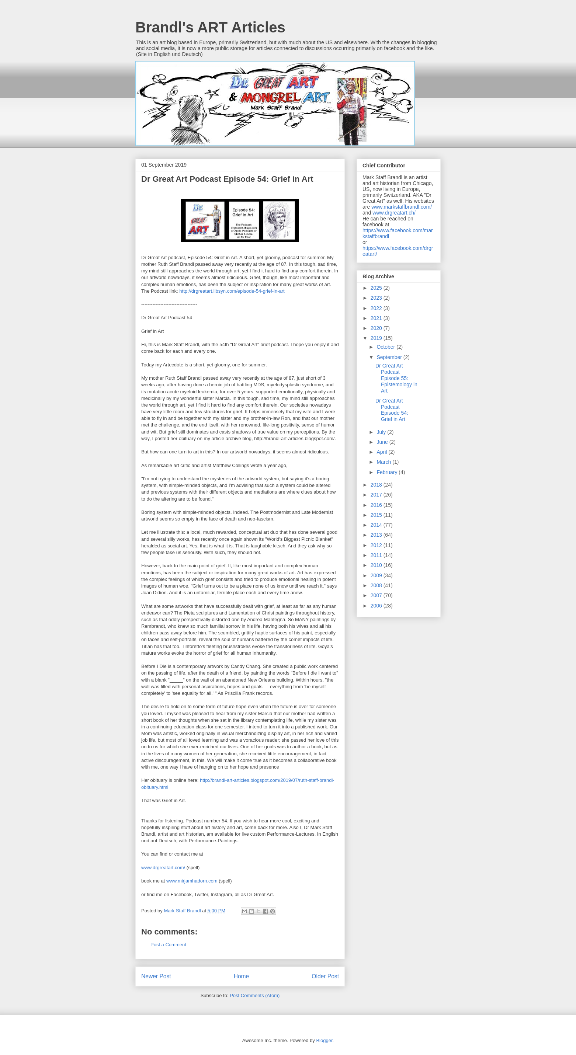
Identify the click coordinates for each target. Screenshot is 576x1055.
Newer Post (156, 976)
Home (241, 976)
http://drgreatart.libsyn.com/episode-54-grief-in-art (231, 291)
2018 (377, 485)
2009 (377, 575)
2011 (377, 555)
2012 (377, 545)
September (390, 357)
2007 (377, 595)
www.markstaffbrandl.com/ (401, 207)
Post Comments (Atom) (255, 995)
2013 (377, 535)
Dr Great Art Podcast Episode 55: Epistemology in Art (396, 378)
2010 (377, 565)
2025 (377, 288)
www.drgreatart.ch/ (394, 213)
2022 (377, 308)
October (386, 347)
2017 (377, 495)
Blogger (324, 1040)
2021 (377, 318)
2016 (377, 505)
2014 (377, 525)
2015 (377, 515)
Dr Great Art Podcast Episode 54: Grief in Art (391, 410)
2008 (377, 585)
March (384, 462)
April (382, 452)
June (383, 442)
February (388, 472)
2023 (377, 298)
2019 (377, 338)
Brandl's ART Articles (210, 27)
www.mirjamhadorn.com (192, 881)
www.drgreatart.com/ (163, 867)
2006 (377, 606)
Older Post (325, 976)
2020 (377, 328)
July (382, 432)
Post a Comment (168, 944)
